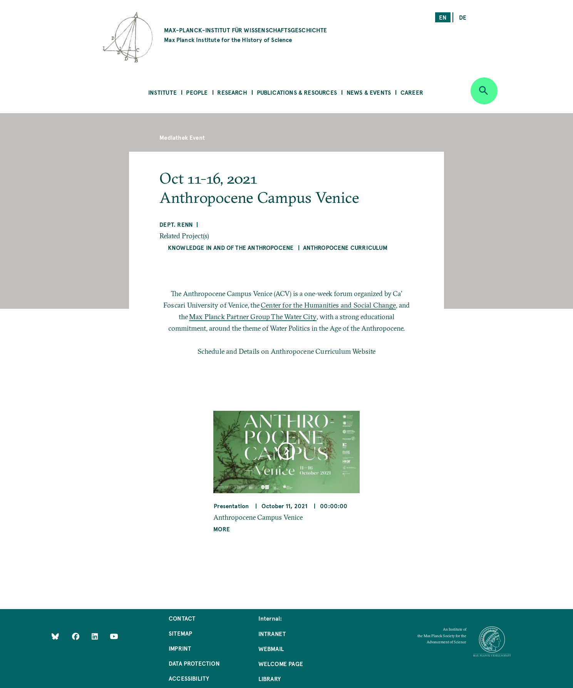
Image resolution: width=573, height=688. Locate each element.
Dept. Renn (176, 224)
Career (411, 92)
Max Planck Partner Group (230, 316)
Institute (162, 92)
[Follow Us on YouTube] (114, 636)
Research (232, 92)
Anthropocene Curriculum (345, 247)
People (197, 92)
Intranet (272, 633)
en (443, 17)
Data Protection (194, 663)
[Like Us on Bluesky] (55, 636)
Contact (182, 618)
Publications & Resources (297, 92)
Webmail (271, 648)
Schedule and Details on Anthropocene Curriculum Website (287, 351)
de (462, 17)
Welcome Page (280, 664)
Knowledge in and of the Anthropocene (230, 247)
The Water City (294, 316)
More (221, 529)
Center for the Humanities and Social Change (328, 305)
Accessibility (189, 678)
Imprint (180, 648)
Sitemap (180, 633)
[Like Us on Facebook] (76, 636)
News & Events (369, 92)
